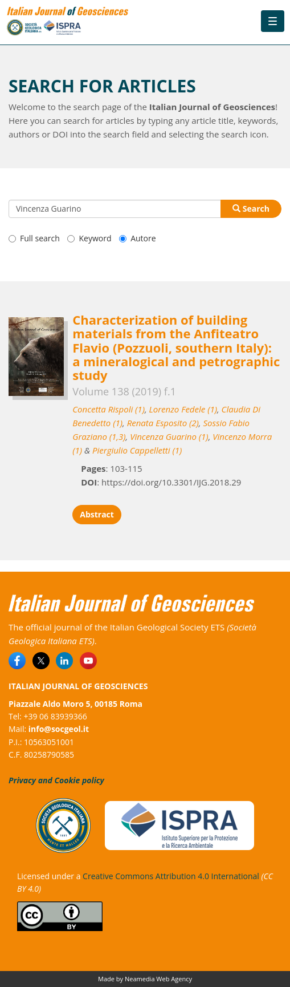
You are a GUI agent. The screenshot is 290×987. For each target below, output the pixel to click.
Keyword (89, 238)
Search (250, 208)
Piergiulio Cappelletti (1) (137, 450)
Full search (34, 238)
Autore (137, 238)
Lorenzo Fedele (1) (183, 409)
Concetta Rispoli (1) (108, 409)
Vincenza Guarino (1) (169, 436)
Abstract (97, 514)
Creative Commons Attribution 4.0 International (171, 876)
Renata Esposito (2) (163, 422)
